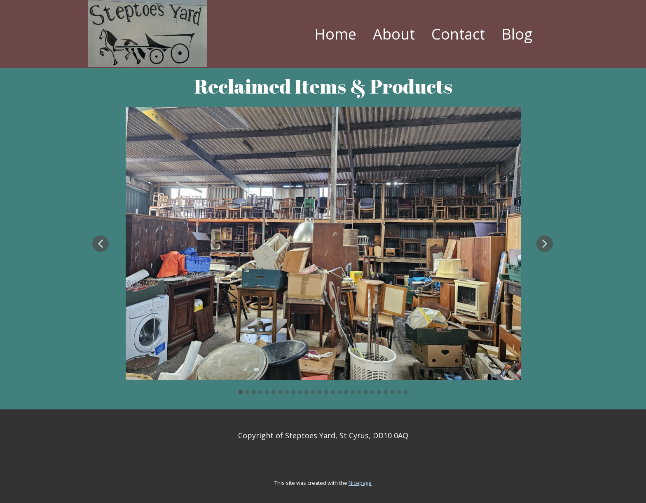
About (394, 34)
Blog (516, 34)
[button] (100, 243)
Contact (458, 34)
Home (335, 34)
